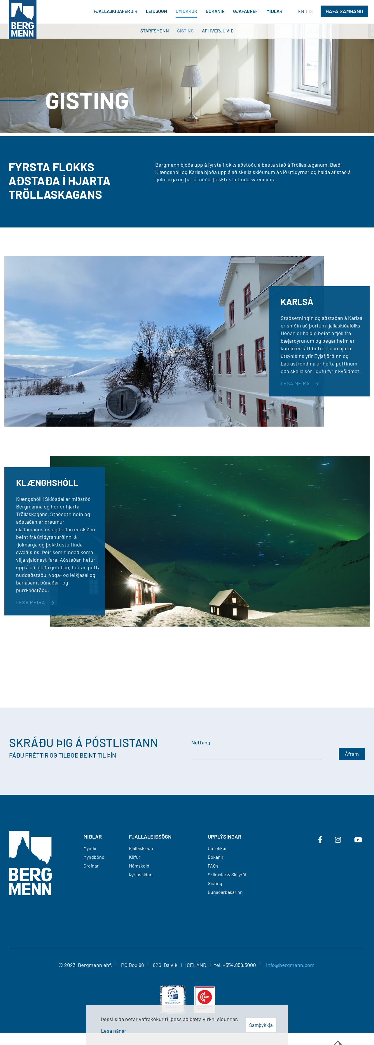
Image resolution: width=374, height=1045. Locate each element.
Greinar (91, 865)
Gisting (215, 883)
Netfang (200, 742)
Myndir (90, 848)
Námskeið (139, 865)
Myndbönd (93, 857)
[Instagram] (337, 840)
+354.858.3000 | (244, 965)
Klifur (134, 857)
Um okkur (217, 848)
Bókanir (215, 857)
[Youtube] (358, 840)
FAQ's (213, 865)
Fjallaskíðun (141, 848)
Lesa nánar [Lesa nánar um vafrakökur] (113, 1030)
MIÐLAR (92, 836)
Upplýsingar (224, 836)
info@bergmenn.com (290, 965)
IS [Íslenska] (311, 11)
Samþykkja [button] (261, 1025)
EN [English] (301, 11)
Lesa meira (295, 383)
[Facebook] (320, 840)
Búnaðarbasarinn (225, 892)
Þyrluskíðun (141, 874)
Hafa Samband (344, 11)
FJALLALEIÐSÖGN (150, 836)
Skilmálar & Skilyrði (227, 874)
